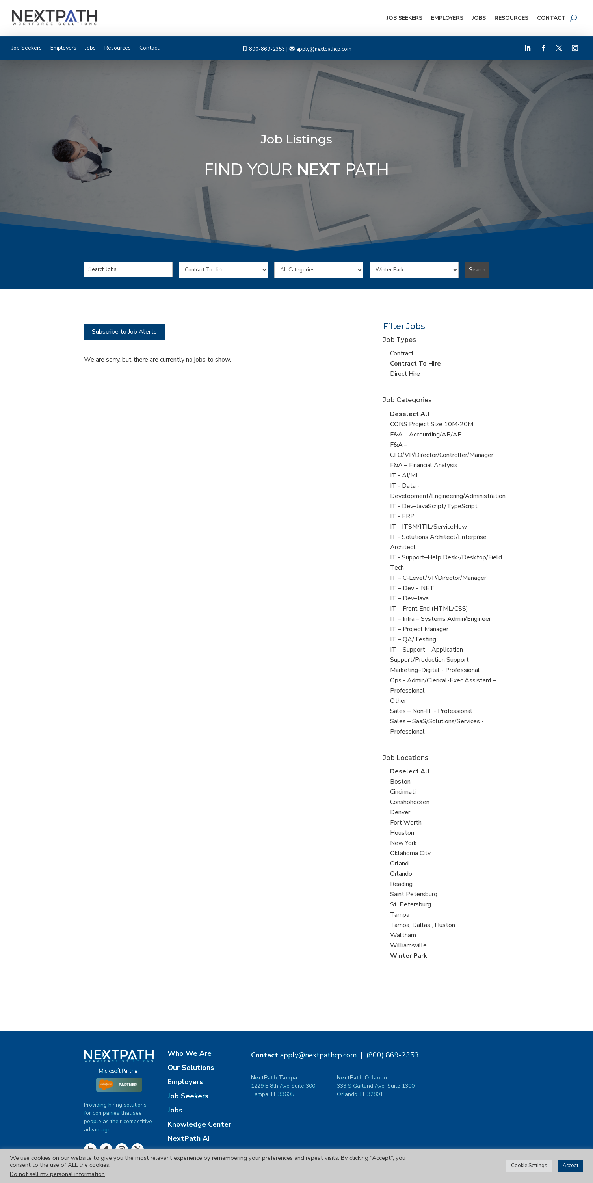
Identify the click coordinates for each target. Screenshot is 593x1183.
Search (477, 269)
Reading (401, 884)
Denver (400, 812)
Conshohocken (409, 802)
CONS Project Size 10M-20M (431, 424)
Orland (399, 863)
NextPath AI (188, 1138)
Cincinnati (403, 791)
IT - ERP (402, 516)
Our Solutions (190, 1067)
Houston (402, 832)
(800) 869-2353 (392, 1055)
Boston (400, 781)
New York (403, 843)
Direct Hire (405, 374)
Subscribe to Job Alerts (124, 331)
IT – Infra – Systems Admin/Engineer (440, 619)
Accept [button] (570, 1165)
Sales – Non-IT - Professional (431, 711)
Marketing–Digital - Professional (435, 670)
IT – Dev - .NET (412, 588)
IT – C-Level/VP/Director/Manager (438, 578)
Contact (551, 18)
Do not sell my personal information (57, 1174)
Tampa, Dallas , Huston (422, 925)
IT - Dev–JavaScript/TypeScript (434, 506)
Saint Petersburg (413, 894)
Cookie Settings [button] (529, 1165)
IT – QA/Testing (413, 639)
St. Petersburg (410, 904)
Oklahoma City (410, 853)
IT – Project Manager (419, 629)
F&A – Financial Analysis (423, 465)
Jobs (479, 18)
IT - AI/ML (404, 475)
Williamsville (408, 945)
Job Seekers (404, 18)
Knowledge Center (199, 1124)
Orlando (401, 873)
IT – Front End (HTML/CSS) (429, 608)
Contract (402, 353)
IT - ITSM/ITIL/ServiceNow (428, 526)
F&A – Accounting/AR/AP (426, 434)
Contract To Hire (415, 363)
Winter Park (408, 955)
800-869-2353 (267, 49)
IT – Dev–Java (409, 598)
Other (398, 700)
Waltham (403, 935)
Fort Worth (406, 822)
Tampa (399, 914)
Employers (447, 18)
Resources (511, 18)
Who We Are (189, 1053)
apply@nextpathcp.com (323, 49)
